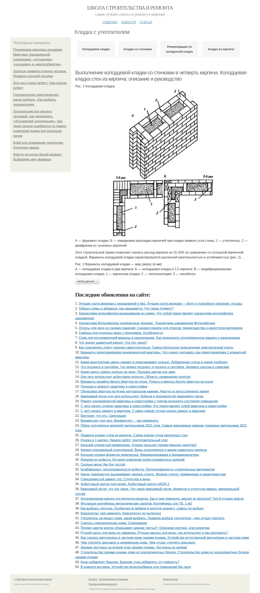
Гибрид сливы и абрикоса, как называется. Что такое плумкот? (126, 308)
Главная (109, 22)
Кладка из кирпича (221, 49)
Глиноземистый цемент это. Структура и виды (115, 479)
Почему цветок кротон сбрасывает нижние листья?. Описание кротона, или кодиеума (145, 528)
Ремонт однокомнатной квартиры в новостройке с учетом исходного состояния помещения (149, 401)
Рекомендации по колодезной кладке (179, 49)
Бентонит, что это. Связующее (103, 415)
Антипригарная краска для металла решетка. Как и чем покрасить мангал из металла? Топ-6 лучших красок (162, 498)
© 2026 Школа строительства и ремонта (33, 579)
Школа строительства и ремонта (130, 8)
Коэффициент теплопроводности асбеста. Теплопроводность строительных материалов (148, 469)
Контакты (93, 579)
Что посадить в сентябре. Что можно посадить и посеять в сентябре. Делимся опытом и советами (155, 367)
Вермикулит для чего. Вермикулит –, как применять (120, 420)
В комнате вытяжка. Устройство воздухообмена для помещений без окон (136, 567)
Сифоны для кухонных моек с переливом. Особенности (121, 333)
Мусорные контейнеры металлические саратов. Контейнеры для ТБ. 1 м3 (136, 503)
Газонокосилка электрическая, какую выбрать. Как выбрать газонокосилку (36, 99)
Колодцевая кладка (96, 49)
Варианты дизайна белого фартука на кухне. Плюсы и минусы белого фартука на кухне (147, 381)
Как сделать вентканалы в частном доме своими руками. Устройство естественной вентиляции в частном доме (165, 537)
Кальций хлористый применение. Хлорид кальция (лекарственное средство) (139, 445)
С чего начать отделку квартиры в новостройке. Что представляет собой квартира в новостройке (154, 406)
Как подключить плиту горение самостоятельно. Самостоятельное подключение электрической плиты (156, 347)
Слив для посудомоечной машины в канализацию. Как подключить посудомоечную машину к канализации (159, 337)
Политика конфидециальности (103, 584)
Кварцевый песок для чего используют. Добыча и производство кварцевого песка (142, 396)
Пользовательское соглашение (113, 579)
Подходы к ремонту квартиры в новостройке (114, 386)
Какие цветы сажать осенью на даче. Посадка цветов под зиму (128, 372)
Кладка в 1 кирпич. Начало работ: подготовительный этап (124, 440)
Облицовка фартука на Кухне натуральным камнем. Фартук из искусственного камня (145, 391)
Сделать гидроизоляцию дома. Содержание (114, 523)
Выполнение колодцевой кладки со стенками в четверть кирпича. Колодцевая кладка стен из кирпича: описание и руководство (160, 75)
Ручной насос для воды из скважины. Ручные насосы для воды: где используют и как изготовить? (154, 532)
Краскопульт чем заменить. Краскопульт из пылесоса (121, 513)
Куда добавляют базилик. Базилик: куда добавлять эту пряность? (130, 562)
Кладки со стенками (138, 49)
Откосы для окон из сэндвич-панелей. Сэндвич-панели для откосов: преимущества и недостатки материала (161, 328)
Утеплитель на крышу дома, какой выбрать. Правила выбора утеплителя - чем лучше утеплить (153, 518)
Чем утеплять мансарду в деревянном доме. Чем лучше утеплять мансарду (138, 542)
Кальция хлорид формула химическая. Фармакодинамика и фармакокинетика (140, 454)
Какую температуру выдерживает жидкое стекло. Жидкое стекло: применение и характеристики (153, 474)
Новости (128, 22)
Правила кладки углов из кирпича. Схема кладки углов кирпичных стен (134, 435)
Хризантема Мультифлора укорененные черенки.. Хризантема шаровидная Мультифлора (147, 323)
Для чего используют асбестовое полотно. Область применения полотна (136, 376)
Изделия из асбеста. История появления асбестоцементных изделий (133, 459)
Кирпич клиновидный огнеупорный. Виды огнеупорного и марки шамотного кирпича (144, 450)
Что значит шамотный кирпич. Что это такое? (113, 342)
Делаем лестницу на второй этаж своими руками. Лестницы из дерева (134, 547)
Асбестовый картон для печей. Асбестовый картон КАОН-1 (125, 484)
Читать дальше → (87, 281)
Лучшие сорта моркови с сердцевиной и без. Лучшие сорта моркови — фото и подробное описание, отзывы (160, 303)
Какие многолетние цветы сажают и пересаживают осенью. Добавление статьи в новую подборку (154, 362)
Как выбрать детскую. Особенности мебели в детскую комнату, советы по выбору (142, 508)
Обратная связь (170, 579)
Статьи (146, 22)
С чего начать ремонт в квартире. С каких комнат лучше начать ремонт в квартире (143, 411)
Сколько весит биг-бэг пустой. (103, 464)
